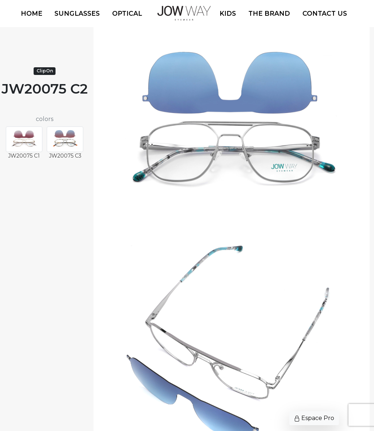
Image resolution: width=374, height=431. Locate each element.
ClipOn (45, 70)
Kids (228, 13)
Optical (127, 13)
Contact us (324, 13)
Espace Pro (314, 418)
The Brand (269, 13)
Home (31, 13)
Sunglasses (77, 13)
